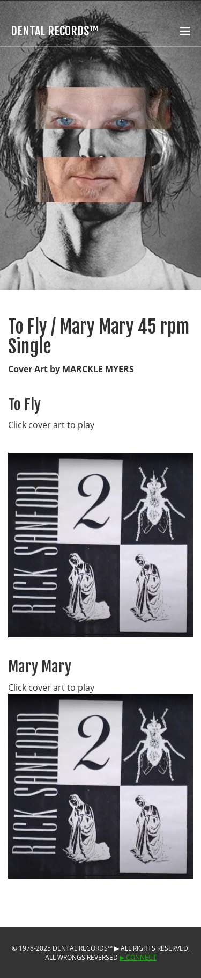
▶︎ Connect (138, 957)
